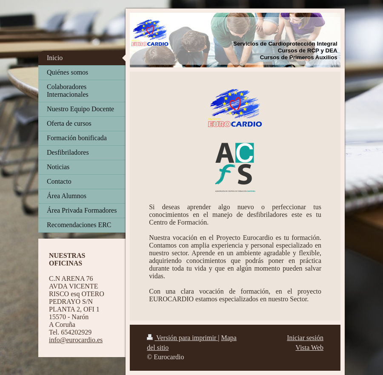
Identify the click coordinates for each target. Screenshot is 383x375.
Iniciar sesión (305, 337)
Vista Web (309, 347)
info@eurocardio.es (76, 339)
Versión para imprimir (182, 337)
